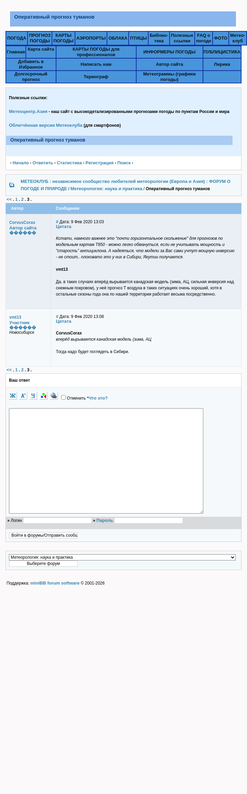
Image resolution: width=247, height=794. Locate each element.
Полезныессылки (182, 38)
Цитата (64, 226)
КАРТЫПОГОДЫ (63, 38)
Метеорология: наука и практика (106, 188)
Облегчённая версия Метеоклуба (46, 125)
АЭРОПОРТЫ (91, 38)
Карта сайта (41, 49)
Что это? (98, 398)
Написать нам (95, 64)
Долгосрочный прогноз (30, 76)
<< (9, 199)
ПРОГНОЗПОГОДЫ (40, 38)
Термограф (96, 76)
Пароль (104, 541)
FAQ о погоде (203, 38)
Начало (21, 162)
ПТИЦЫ (138, 38)
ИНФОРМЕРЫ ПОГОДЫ (169, 51)
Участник (19, 322)
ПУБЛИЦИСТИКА (222, 51)
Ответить (42, 162)
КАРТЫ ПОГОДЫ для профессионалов (96, 52)
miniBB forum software (54, 603)
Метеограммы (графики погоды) (169, 76)
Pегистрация (100, 162)
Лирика (222, 64)
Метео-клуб (237, 38)
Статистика (69, 162)
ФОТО (220, 38)
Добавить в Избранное (31, 64)
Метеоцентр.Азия (28, 111)
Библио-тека (159, 38)
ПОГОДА (16, 38)
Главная (16, 51)
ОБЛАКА (117, 38)
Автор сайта (169, 64)
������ (22, 232)
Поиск (124, 162)
